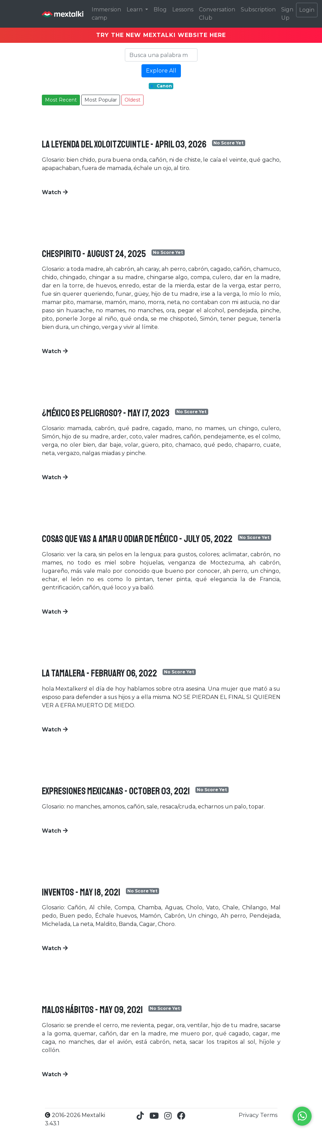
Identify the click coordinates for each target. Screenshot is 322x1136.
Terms (268, 1115)
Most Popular (100, 100)
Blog (160, 9)
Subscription (258, 9)
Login (306, 10)
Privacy (249, 1115)
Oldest (132, 100)
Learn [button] (135, 9)
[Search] (161, 54)
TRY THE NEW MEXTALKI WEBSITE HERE (161, 35)
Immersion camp (106, 13)
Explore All (161, 70)
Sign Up (287, 13)
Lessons (182, 9)
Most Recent (61, 100)
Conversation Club (217, 13)
